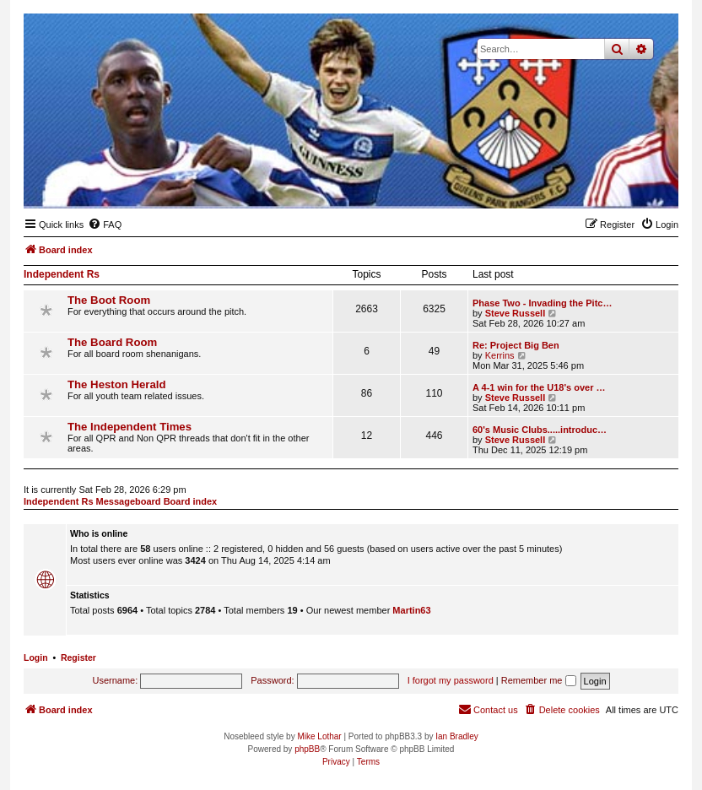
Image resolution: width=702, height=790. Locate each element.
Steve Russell (515, 313)
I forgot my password (451, 680)
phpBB (307, 749)
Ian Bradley (456, 736)
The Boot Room (109, 300)
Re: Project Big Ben (515, 345)
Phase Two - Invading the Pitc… (542, 303)
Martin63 (411, 610)
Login (36, 657)
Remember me (538, 680)
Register (78, 657)
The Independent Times (130, 426)
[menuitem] (105, 224)
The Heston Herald (117, 384)
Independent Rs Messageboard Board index (120, 501)
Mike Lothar (319, 736)
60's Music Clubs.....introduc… (539, 430)
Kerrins (500, 355)
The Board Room (112, 342)
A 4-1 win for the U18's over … (538, 387)
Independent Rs (62, 274)
